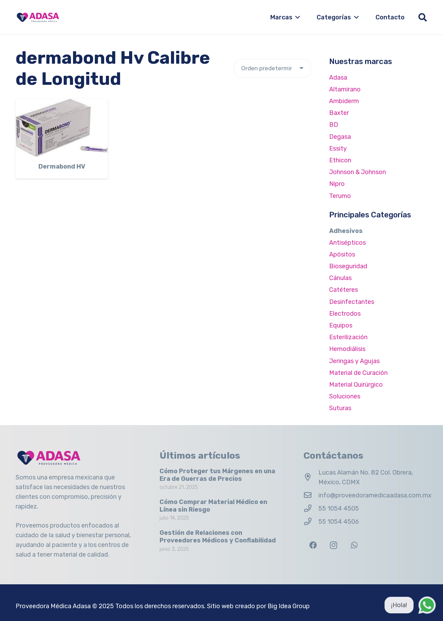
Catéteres (343, 290)
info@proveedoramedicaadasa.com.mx (375, 495)
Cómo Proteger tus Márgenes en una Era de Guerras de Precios (217, 475)
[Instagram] (333, 545)
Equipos (340, 325)
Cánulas (340, 278)
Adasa (338, 77)
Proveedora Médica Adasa (53, 606)
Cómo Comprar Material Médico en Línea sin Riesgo (213, 505)
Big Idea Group (289, 606)
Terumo (340, 196)
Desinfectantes (351, 302)
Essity (338, 148)
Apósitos (342, 254)
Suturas (340, 408)
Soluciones (344, 396)
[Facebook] (313, 545)
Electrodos (345, 313)
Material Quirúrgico (356, 384)
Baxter (339, 113)
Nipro (337, 184)
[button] (296, 17)
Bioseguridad (348, 266)
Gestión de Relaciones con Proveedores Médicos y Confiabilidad (218, 536)
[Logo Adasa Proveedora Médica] (38, 17)
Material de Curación (358, 373)
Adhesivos (346, 231)
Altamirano (345, 89)
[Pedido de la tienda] (272, 68)
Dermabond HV (61, 166)
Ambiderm (344, 101)
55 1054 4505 (338, 508)
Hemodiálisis (347, 349)
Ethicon (340, 160)
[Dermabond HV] (62, 128)
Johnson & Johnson (357, 172)
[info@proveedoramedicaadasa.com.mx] (311, 495)
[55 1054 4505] (311, 508)
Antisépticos (347, 242)
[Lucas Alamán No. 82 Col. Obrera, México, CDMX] (311, 477)
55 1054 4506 (338, 521)
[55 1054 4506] (311, 521)
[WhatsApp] (354, 545)
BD (333, 124)
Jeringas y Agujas (354, 361)
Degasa (340, 137)
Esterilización (348, 337)
